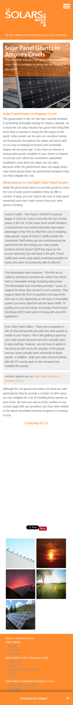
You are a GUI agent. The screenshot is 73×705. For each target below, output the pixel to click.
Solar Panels (13, 642)
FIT (10, 677)
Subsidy (13, 673)
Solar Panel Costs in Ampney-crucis (27, 657)
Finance (13, 665)
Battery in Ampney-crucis (23, 685)
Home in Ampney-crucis (19, 638)
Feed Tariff (14, 661)
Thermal (13, 653)
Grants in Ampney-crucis (23, 669)
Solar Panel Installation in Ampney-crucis (30, 681)
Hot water (14, 689)
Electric (12, 646)
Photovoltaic (15, 649)
